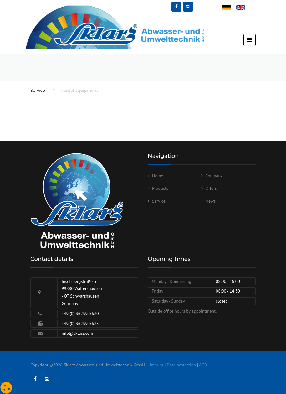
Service (37, 90)
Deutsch (229, 8)
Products (160, 188)
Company (214, 176)
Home (157, 176)
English (243, 8)
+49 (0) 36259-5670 (80, 313)
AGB (203, 365)
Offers (211, 188)
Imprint (156, 365)
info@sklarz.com (77, 333)
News (211, 201)
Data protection (181, 365)
